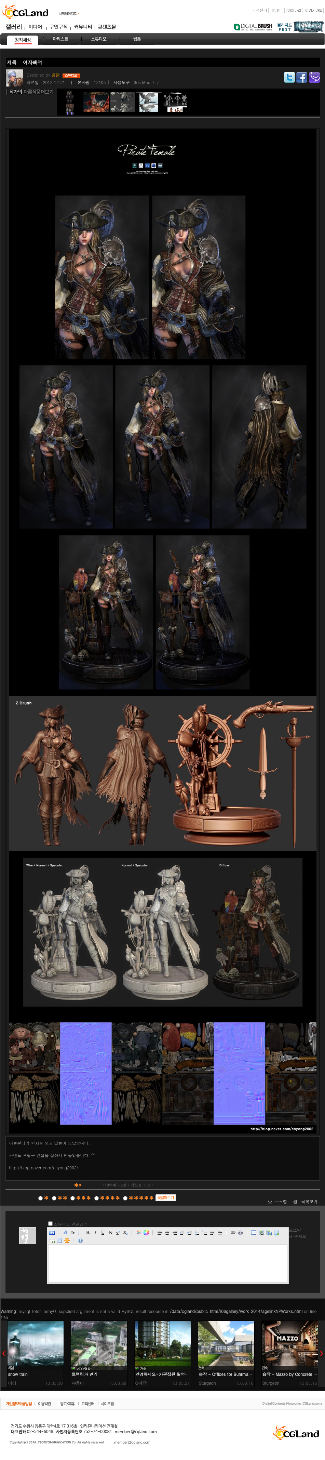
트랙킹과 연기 (85, 1374)
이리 (12, 1383)
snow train (18, 1374)
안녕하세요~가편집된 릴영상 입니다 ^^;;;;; (175, 1374)
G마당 (141, 1383)
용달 (56, 75)
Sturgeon (207, 1383)
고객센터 (259, 10)
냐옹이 (78, 1383)
